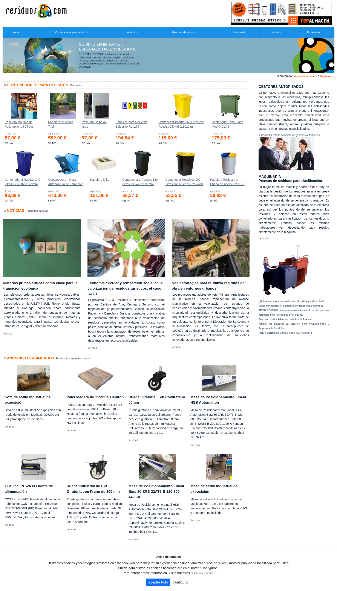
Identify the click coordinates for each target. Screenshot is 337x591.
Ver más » (76, 85)
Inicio (16, 32)
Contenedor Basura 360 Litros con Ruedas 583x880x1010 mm (181, 124)
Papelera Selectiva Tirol (60, 124)
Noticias (276, 32)
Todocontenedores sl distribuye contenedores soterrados (291, 305)
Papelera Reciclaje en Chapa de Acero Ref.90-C (227, 182)
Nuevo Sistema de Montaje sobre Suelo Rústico (285, 332)
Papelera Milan (100, 179)
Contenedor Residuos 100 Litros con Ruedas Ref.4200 (184, 182)
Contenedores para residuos (71, 32)
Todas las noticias (37, 210)
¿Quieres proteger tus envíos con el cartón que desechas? (292, 301)
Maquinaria (239, 32)
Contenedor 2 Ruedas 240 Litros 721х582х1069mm (22, 182)
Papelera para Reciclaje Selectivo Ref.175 (131, 124)
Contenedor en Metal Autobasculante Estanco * (65, 182)
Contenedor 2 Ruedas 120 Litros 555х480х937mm (140, 182)
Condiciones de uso (202, 573)
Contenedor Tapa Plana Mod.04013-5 (227, 124)
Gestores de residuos (184, 32)
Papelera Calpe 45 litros (94, 124)
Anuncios (132, 32)
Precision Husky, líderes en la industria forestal (285, 319)
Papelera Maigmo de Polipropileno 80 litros (19, 124)
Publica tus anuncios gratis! (73, 358)
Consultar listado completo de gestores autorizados (290, 135)
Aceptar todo (158, 582)
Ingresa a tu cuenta (305, 76)
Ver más (8, 333)
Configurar (181, 582)
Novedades (313, 32)
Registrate (326, 76)
